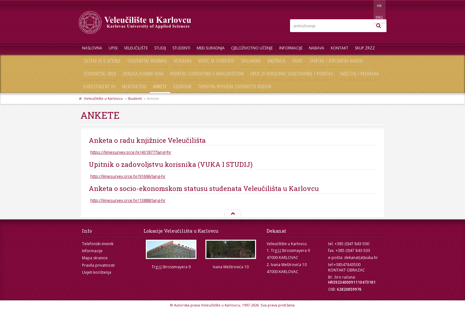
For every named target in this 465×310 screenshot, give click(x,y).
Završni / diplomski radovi (336, 61)
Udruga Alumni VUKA (143, 74)
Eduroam (182, 86)
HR (366, 5)
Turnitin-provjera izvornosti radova (235, 86)
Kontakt (339, 48)
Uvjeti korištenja (96, 272)
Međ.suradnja (211, 48)
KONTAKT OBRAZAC (346, 270)
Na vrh (232, 213)
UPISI (113, 48)
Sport (297, 61)
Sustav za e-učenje (102, 61)
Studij (160, 48)
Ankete (160, 86)
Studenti (181, 48)
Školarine (251, 61)
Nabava (316, 48)
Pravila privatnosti (98, 265)
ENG (380, 5)
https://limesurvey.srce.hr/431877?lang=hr (130, 152)
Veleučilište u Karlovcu (103, 98)
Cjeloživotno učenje (252, 48)
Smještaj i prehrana (359, 74)
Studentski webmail (147, 61)
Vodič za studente (216, 61)
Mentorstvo (134, 86)
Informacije (291, 48)
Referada (183, 61)
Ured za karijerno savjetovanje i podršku (291, 74)
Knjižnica (277, 61)
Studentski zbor (100, 74)
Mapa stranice (95, 258)
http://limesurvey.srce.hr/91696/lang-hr (127, 176)
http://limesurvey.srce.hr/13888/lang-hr (127, 200)
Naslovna (92, 48)
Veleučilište (136, 48)
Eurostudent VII (100, 86)
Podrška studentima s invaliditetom (207, 74)
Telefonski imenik (97, 243)
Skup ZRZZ (365, 48)
